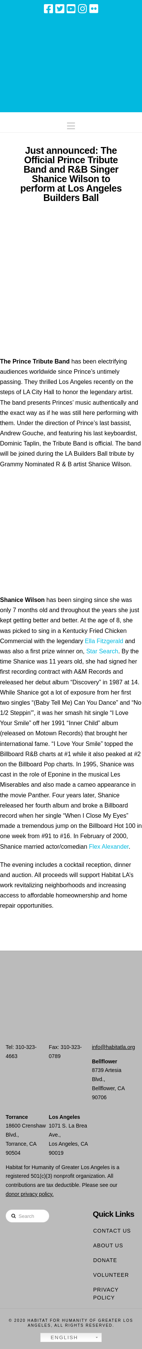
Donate (105, 1260)
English (60, 1338)
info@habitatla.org (113, 1047)
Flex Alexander (109, 846)
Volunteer (111, 1275)
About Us (108, 1245)
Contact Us (112, 1231)
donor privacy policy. (30, 1194)
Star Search (102, 651)
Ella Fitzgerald (104, 641)
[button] (71, 124)
